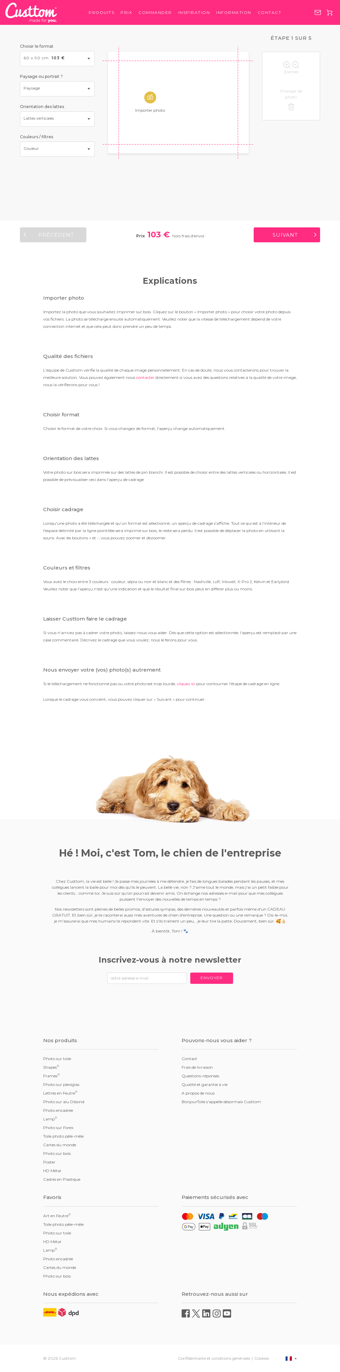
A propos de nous (198, 1093)
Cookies (261, 1358)
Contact (270, 12)
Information (233, 12)
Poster (49, 1162)
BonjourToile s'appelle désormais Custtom (221, 1101)
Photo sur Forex (58, 1127)
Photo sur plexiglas (61, 1084)
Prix (126, 12)
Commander (155, 12)
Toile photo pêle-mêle (63, 1136)
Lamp (50, 1118)
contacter (145, 377)
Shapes (51, 1067)
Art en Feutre (57, 1215)
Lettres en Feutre (60, 1093)
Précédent (56, 235)
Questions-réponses (200, 1075)
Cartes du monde (59, 1144)
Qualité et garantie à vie (204, 1084)
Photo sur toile (57, 1058)
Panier (329, 12)
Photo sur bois (57, 1153)
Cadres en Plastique (61, 1179)
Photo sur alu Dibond (63, 1101)
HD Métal (52, 1170)
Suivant (285, 235)
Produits (101, 12)
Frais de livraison (197, 1067)
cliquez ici (186, 683)
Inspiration (194, 12)
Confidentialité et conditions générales (214, 1358)
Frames (51, 1075)
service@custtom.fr (317, 12)
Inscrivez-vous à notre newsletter (170, 960)
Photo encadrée (58, 1110)
